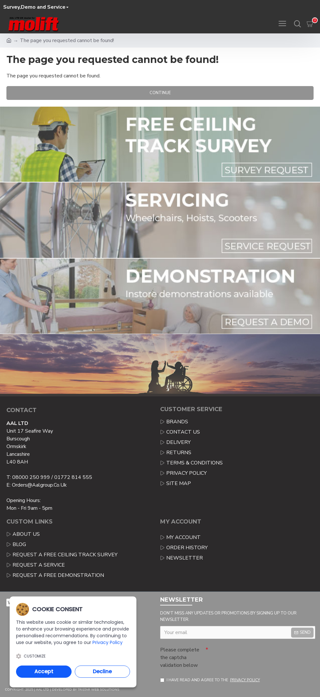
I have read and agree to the (210, 680)
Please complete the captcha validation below (179, 657)
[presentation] (253, 655)
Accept (43, 671)
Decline (102, 671)
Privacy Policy (107, 642)
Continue (160, 93)
